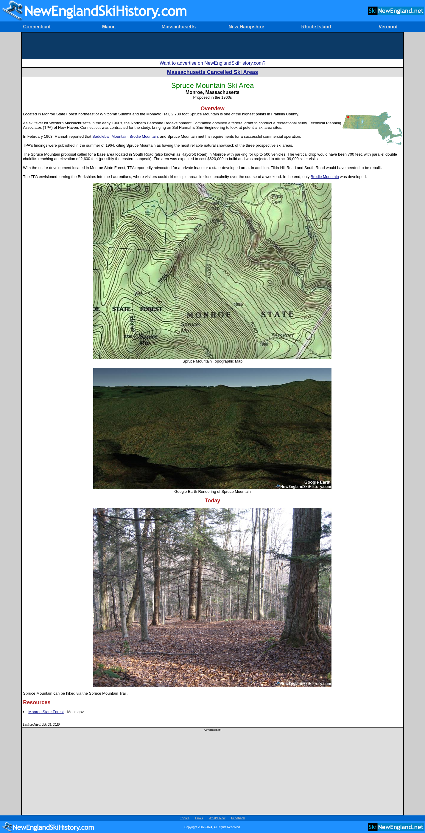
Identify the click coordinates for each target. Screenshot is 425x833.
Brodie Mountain (144, 136)
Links (199, 818)
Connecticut (37, 26)
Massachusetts (178, 26)
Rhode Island (316, 26)
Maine (109, 26)
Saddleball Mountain (109, 136)
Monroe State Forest (46, 712)
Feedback (238, 818)
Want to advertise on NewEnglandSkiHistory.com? (213, 63)
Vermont (388, 26)
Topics (184, 818)
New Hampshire (246, 26)
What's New (217, 818)
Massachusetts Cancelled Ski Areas (212, 72)
